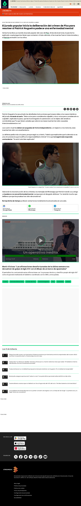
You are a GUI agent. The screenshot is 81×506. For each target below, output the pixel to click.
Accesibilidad (17, 497)
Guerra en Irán (53, 1)
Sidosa (71, 1)
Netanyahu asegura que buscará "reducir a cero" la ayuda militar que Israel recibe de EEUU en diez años (40, 376)
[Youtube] (45, 458)
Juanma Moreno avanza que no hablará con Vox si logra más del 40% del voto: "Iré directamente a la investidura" (43, 383)
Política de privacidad (20, 485)
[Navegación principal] (78, 4)
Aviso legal (17, 483)
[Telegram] (31, 458)
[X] (16, 458)
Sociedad (60, 281)
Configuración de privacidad (22, 493)
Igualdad (60, 7)
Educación (22, 7)
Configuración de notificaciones (23, 495)
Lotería (31, 7)
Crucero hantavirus (21, 1)
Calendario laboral (49, 7)
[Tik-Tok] (40, 458)
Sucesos (38, 7)
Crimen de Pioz (31, 281)
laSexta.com (6, 103)
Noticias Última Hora (16, 281)
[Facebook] (21, 458)
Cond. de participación (20, 490)
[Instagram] (35, 458)
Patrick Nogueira (43, 281)
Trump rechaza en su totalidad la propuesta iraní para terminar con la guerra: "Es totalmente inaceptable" (41, 369)
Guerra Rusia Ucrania (62, 1)
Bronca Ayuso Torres (32, 1)
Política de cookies (19, 488)
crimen (68, 281)
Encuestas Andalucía (43, 1)
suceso (5, 281)
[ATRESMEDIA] (40, 469)
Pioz (53, 281)
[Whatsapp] (26, 458)
